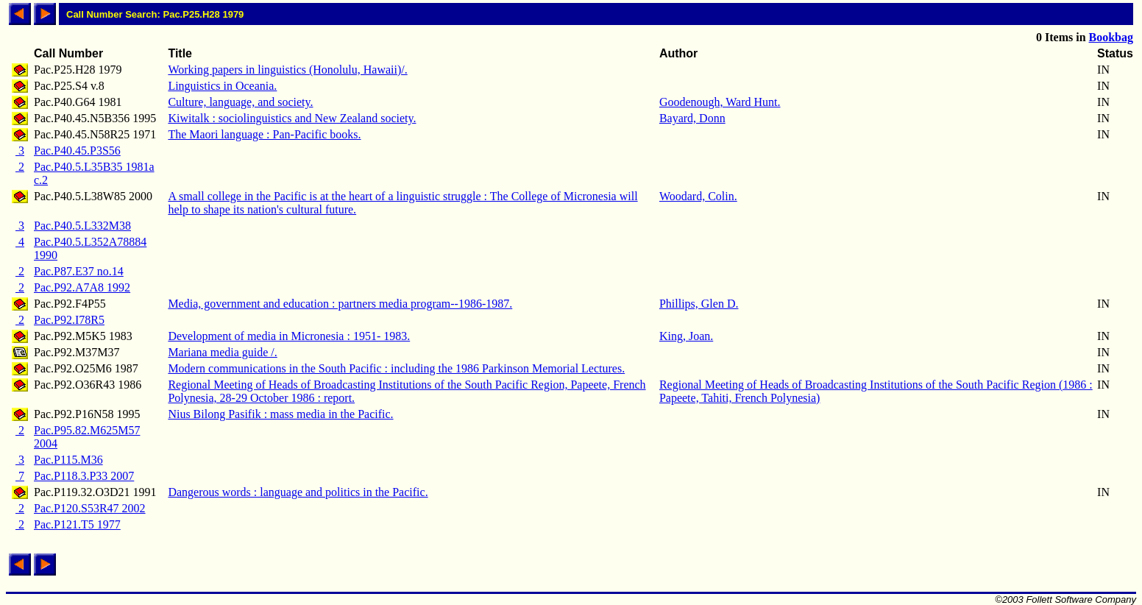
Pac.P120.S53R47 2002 (90, 508)
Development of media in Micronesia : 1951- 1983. (289, 336)
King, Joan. (686, 336)
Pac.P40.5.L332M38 (82, 225)
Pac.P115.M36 (68, 459)
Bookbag (1111, 37)
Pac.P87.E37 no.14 (79, 271)
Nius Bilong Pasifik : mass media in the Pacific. (280, 414)
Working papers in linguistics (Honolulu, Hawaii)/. (287, 69)
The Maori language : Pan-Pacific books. (264, 134)
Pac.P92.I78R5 (69, 320)
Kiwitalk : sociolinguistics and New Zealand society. (292, 118)
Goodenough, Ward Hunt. (720, 102)
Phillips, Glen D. (699, 303)
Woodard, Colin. (698, 196)
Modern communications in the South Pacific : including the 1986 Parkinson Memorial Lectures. (396, 368)
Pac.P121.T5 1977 (77, 524)
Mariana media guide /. (222, 352)
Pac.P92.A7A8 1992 (82, 287)
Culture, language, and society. (240, 102)
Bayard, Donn (692, 118)
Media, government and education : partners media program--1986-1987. (340, 303)
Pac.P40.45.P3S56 (77, 150)
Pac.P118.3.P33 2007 (84, 476)
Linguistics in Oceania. (222, 85)
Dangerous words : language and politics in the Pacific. (298, 492)
